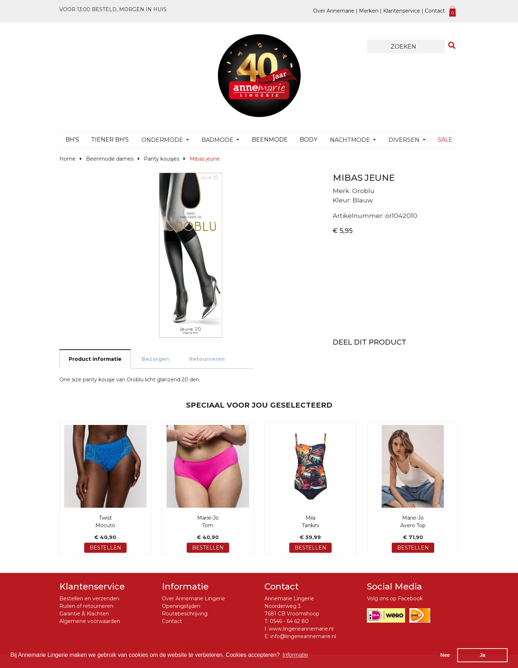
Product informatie (95, 359)
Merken (368, 11)
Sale (445, 139)
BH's (72, 139)
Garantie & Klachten (84, 613)
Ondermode (163, 139)
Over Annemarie (333, 11)
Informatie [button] (295, 655)
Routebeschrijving (185, 613)
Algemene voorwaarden (89, 621)
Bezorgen (155, 359)
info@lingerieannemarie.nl (303, 636)
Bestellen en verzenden (89, 598)
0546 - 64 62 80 (289, 621)
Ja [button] (482, 655)
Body (308, 139)
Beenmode (270, 139)
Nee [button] (445, 655)
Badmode (218, 139)
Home (67, 159)
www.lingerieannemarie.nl (301, 629)
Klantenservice (401, 11)
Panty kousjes (161, 159)
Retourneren (207, 359)
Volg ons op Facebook (395, 598)
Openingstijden (181, 606)
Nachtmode (351, 139)
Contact (435, 11)
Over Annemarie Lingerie (193, 598)
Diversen (404, 139)
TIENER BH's (110, 139)
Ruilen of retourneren (86, 606)
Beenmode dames (109, 159)
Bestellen (105, 547)
